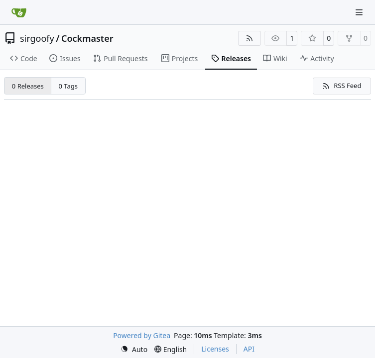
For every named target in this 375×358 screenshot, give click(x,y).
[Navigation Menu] (360, 12)
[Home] (19, 12)
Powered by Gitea (141, 335)
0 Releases (28, 86)
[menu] (134, 349)
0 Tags (68, 86)
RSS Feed (341, 85)
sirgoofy (37, 38)
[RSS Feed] (249, 38)
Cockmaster (87, 38)
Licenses (215, 349)
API (249, 349)
